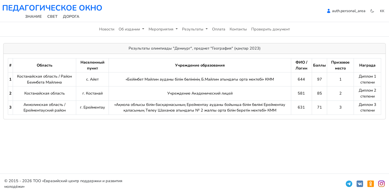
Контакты (238, 29)
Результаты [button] (193, 29)
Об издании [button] (130, 29)
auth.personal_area (348, 10)
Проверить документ (270, 29)
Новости (106, 29)
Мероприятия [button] (162, 29)
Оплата (218, 29)
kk (382, 11)
